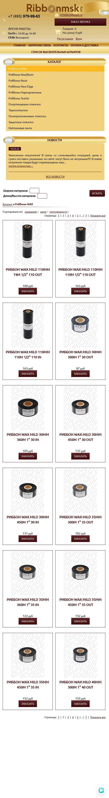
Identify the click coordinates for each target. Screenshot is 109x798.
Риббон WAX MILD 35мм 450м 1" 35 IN (28, 684)
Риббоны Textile (19, 98)
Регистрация (65, 38)
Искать (97, 193)
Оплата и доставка (84, 45)
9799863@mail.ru (71, 15)
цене (43, 211)
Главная (19, 45)
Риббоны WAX (18, 68)
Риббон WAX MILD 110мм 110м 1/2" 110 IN (28, 354)
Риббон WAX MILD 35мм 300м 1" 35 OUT (80, 519)
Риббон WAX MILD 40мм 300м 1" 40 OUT (80, 684)
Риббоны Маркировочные (25, 92)
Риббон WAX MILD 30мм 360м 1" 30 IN (28, 437)
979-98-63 (24, 16)
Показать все (98, 215)
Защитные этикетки (21, 122)
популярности (58, 211)
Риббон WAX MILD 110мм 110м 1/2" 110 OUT (80, 271)
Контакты (61, 45)
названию (31, 211)
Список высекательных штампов (55, 52)
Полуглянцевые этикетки (25, 104)
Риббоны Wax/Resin (21, 74)
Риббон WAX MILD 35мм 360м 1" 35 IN (28, 602)
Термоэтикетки (18, 110)
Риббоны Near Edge (21, 86)
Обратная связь (39, 45)
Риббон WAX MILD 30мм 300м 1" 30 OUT (80, 354)
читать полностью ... (21, 166)
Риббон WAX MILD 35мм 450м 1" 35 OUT (80, 602)
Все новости (55, 176)
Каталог (7, 204)
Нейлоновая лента (20, 128)
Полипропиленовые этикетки (27, 116)
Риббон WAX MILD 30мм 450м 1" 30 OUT (80, 437)
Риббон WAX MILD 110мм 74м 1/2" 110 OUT (28, 271)
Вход (79, 38)
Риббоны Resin (18, 80)
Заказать (27, 291)
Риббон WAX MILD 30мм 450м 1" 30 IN (28, 519)
